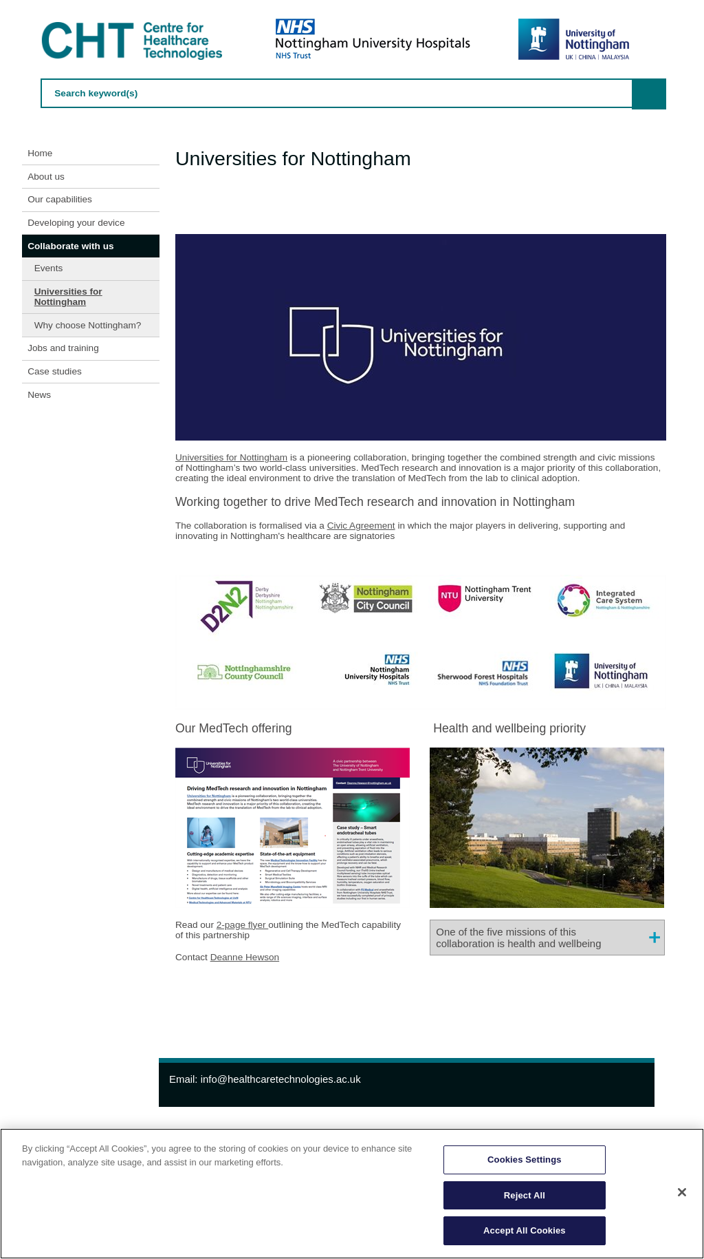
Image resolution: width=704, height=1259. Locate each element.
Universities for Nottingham (68, 296)
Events (48, 268)
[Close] (682, 1192)
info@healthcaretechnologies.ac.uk (281, 1079)
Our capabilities (60, 199)
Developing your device (76, 223)
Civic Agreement (361, 525)
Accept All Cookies (524, 1230)
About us (46, 176)
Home (40, 153)
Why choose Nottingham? (88, 325)
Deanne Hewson (245, 957)
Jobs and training (63, 348)
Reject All (524, 1195)
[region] (352, 1193)
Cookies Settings (524, 1159)
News (39, 395)
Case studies (55, 371)
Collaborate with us (70, 246)
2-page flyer (243, 925)
